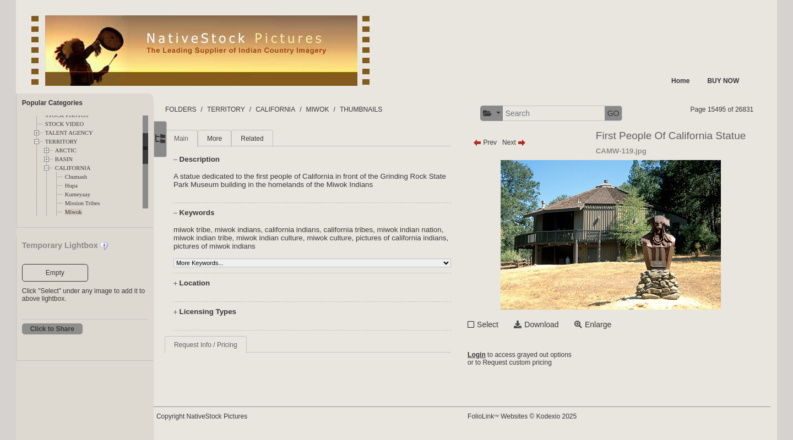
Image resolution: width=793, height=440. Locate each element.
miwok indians (263, 230)
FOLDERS (205, 109)
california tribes (373, 230)
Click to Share (52, 329)
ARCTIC (66, 150)
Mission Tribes (82, 203)
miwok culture (378, 238)
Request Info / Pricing (230, 345)
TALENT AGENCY (69, 133)
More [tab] (239, 138)
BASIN (64, 159)
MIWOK (342, 109)
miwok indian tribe (251, 238)
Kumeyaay (77, 194)
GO (625, 113)
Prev (496, 142)
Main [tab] (206, 138)
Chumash (76, 177)
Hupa (71, 186)
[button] (503, 113)
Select (499, 324)
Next (525, 142)
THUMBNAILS (386, 109)
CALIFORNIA (73, 168)
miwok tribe (216, 230)
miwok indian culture (318, 238)
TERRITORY (61, 142)
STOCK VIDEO (64, 124)
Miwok (73, 212)
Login (488, 355)
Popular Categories (52, 103)
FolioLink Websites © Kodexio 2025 (533, 416)
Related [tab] (276, 138)
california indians (317, 230)
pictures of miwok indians (298, 246)
